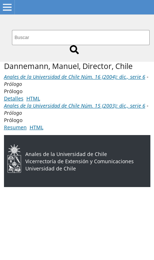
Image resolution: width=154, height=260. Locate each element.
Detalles (13, 98)
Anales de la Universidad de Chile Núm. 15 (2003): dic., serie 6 (74, 105)
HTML (33, 98)
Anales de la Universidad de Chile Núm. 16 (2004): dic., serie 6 (74, 76)
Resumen (15, 127)
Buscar (74, 49)
